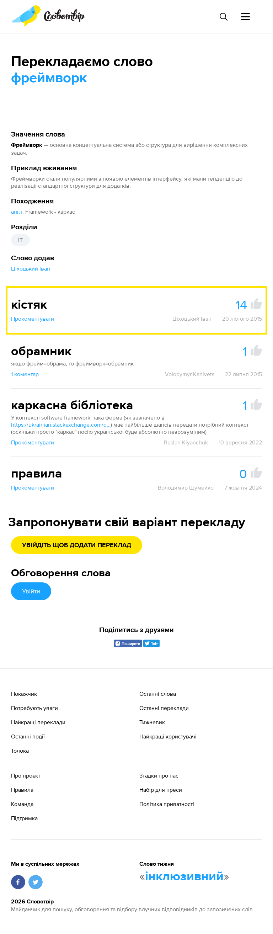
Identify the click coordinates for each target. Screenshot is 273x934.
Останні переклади (164, 708)
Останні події (28, 736)
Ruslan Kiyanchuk (186, 442)
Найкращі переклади (38, 722)
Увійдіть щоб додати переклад (76, 545)
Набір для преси (160, 789)
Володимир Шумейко (186, 487)
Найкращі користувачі (168, 736)
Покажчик (24, 693)
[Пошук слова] (223, 16)
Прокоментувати (32, 318)
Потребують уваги (34, 708)
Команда (22, 804)
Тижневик (152, 722)
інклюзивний (184, 876)
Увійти (31, 591)
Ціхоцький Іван (30, 268)
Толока (20, 750)
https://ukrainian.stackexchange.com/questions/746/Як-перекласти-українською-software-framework (61, 424)
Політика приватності (166, 804)
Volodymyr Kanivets (189, 374)
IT (20, 240)
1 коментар (25, 374)
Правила (22, 789)
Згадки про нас (158, 775)
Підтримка (24, 818)
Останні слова (157, 693)
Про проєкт (25, 775)
